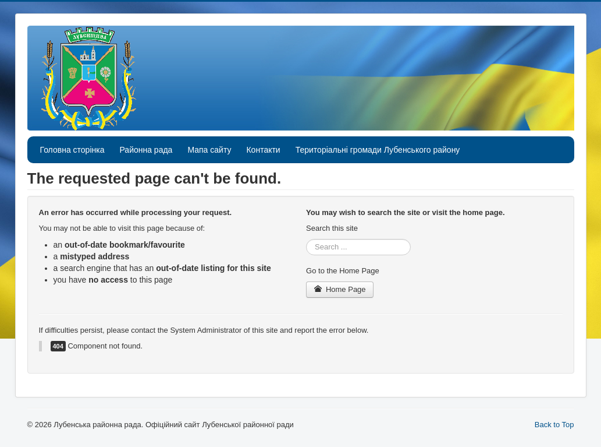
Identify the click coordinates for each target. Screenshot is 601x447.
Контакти (263, 149)
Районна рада (145, 149)
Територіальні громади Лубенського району (378, 149)
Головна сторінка (72, 149)
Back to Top (554, 424)
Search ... (306, 239)
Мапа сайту (209, 149)
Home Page (340, 289)
